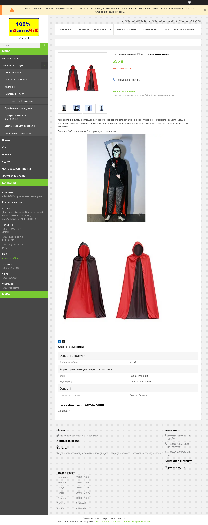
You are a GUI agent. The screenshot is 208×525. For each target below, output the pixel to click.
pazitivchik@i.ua (11, 258)
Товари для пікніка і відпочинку (16, 117)
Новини (6, 140)
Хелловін (10, 86)
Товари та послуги (13, 65)
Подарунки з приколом (18, 133)
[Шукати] (44, 45)
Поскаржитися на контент (108, 521)
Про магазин (126, 29)
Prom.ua (121, 518)
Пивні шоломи (13, 72)
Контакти (150, 29)
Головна (65, 29)
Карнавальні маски (16, 79)
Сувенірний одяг (14, 94)
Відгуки (6, 161)
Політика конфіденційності (136, 521)
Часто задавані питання (16, 168)
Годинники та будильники (20, 101)
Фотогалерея (10, 58)
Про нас (6, 154)
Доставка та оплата (14, 175)
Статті (6, 147)
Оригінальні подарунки (18, 108)
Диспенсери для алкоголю (20, 125)
